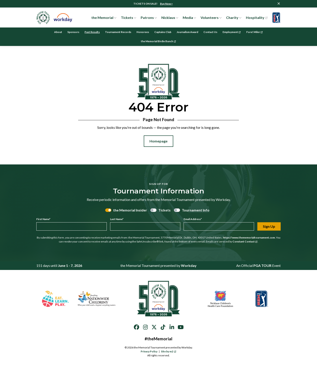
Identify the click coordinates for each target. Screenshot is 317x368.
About (58, 32)
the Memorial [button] (102, 17)
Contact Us (210, 32)
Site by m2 (168, 351)
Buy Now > (166, 3)
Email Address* (193, 219)
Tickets (164, 210)
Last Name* (116, 219)
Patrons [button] (147, 17)
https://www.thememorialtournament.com (249, 237)
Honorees (142, 32)
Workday (189, 265)
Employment (232, 32)
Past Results (92, 32)
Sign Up (269, 226)
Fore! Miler (254, 32)
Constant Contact (245, 241)
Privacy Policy (149, 351)
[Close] (278, 3)
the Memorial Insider (130, 210)
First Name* (43, 219)
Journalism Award (187, 32)
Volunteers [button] (210, 17)
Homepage (158, 141)
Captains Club (162, 32)
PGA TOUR (262, 265)
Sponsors (73, 32)
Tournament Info (195, 210)
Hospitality (256, 17)
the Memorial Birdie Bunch (158, 41)
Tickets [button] (127, 17)
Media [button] (188, 17)
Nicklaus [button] (168, 17)
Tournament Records (118, 32)
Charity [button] (232, 17)
